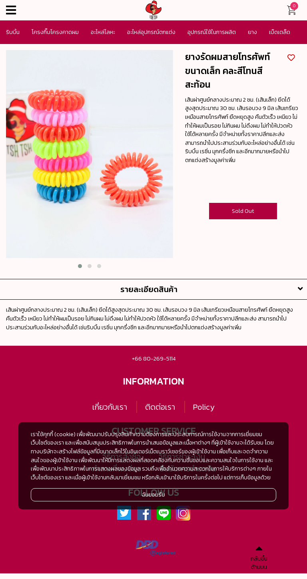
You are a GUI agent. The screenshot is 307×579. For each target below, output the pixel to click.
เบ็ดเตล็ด (279, 32)
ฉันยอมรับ (153, 494)
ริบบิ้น (13, 32)
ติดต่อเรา (160, 407)
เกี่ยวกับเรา (109, 407)
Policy (204, 407)
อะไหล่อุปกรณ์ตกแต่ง (151, 32)
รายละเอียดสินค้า (213, 289)
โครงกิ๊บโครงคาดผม (55, 32)
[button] (80, 266)
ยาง (252, 32)
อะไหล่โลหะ (103, 32)
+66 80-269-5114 (153, 358)
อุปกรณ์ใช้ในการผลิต (211, 32)
